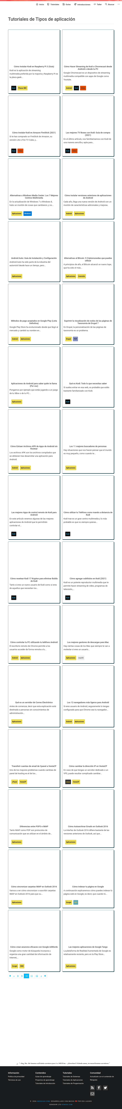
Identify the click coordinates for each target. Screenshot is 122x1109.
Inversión (81, 276)
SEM (22, 966)
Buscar (109, 4)
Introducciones (82, 4)
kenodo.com (67, 1104)
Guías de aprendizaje (43, 1077)
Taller (98, 4)
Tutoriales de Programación (73, 1083)
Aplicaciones (16, 213)
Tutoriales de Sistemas (71, 1077)
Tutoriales (53, 4)
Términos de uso (14, 1080)
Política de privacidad (16, 1077)
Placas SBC (22, 88)
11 (31, 976)
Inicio (40, 4)
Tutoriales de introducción (45, 1083)
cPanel (14, 782)
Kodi (13, 88)
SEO (75, 902)
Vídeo (83, 88)
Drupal (68, 339)
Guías (67, 4)
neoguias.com (43, 1101)
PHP (75, 339)
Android (69, 88)
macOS (80, 658)
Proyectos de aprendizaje (45, 1080)
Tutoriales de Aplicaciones (73, 1080)
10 (26, 976)
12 (37, 976)
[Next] (45, 976)
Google (68, 902)
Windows (27, 213)
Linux (68, 782)
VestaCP (23, 782)
